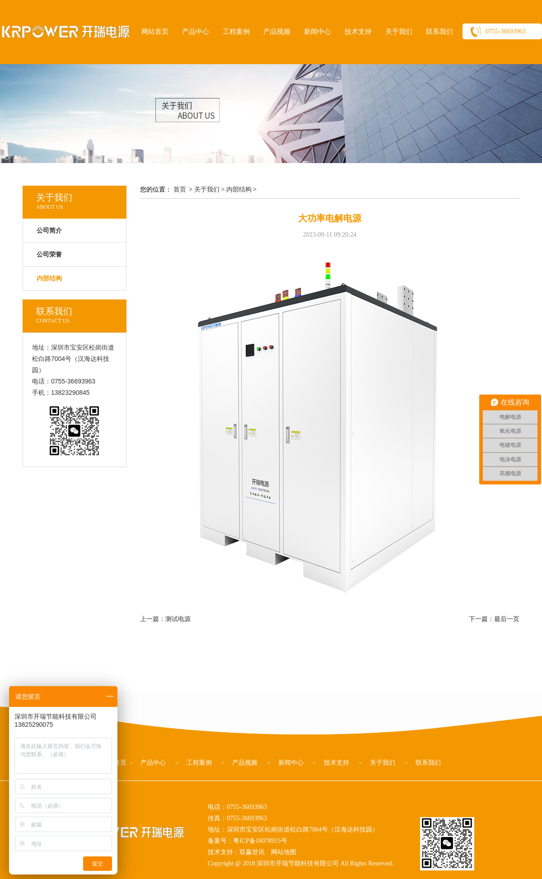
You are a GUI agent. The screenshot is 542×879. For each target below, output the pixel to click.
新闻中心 (317, 31)
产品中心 (195, 31)
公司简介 (49, 230)
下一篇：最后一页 (494, 619)
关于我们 (398, 31)
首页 (179, 189)
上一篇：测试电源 (165, 619)
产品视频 (276, 31)
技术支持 (358, 31)
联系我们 (439, 31)
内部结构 (239, 189)
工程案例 (236, 31)
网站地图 (283, 852)
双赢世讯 (252, 852)
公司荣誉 (49, 254)
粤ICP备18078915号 (260, 840)
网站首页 (154, 31)
